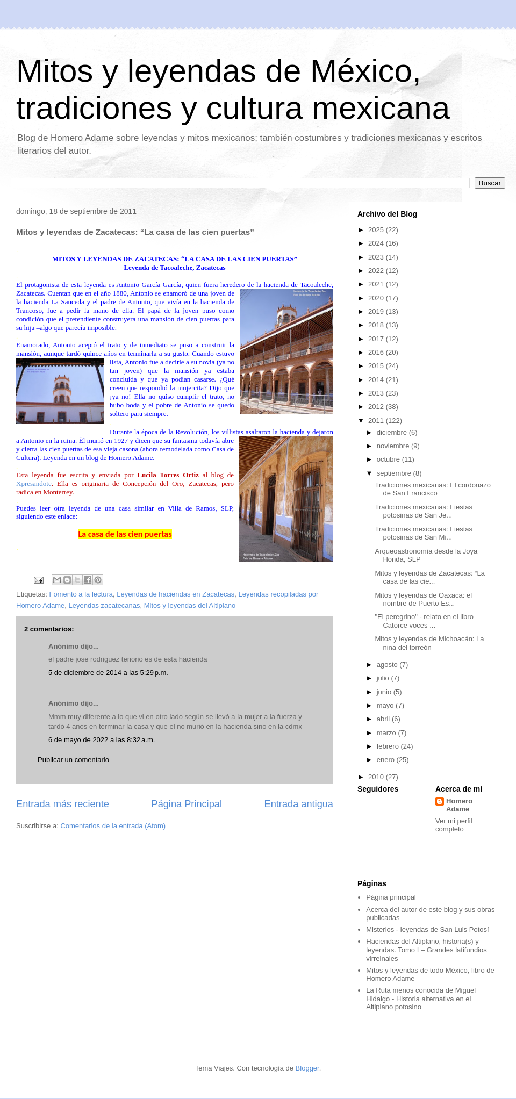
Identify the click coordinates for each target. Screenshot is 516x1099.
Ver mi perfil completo (453, 825)
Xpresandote (34, 483)
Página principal (391, 897)
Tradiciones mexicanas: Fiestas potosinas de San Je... (423, 511)
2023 (377, 257)
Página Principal (187, 804)
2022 (377, 271)
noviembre (394, 446)
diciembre (393, 432)
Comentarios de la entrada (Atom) (113, 826)
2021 (377, 284)
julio (384, 678)
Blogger (307, 1068)
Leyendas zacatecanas (104, 605)
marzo (387, 733)
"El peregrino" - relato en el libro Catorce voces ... (424, 621)
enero (387, 760)
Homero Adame (459, 805)
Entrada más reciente (62, 804)
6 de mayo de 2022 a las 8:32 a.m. (101, 740)
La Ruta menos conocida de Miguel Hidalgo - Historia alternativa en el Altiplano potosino (421, 998)
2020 (377, 298)
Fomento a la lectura (81, 594)
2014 (377, 380)
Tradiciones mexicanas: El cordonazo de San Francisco (433, 489)
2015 (377, 366)
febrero (389, 746)
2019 (377, 311)
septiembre (395, 473)
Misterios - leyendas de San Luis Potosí (427, 929)
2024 (377, 243)
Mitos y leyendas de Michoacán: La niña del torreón (429, 643)
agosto (388, 664)
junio (385, 692)
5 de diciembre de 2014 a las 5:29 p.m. (108, 673)
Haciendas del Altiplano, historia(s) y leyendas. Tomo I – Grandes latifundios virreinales (426, 949)
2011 (377, 420)
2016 (377, 352)
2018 (377, 325)
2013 (377, 393)
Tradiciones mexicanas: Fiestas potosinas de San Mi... (423, 533)
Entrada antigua (298, 804)
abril (384, 719)
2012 (377, 407)
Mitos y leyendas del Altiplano (190, 605)
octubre (389, 459)
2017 (377, 339)
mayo (386, 705)
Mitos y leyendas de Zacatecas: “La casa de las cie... (430, 577)
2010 (377, 777)
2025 (377, 230)
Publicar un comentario (73, 760)
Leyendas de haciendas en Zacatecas (175, 594)
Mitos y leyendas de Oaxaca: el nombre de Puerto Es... (423, 599)
